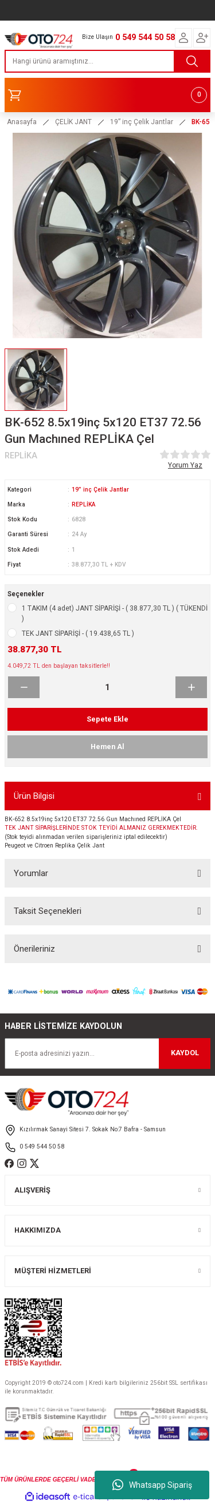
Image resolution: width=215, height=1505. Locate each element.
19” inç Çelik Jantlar (100, 489)
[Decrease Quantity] (24, 687)
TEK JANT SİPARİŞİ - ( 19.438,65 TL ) (78, 633)
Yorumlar (31, 873)
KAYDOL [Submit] (185, 1052)
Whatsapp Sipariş (152, 1485)
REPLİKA (83, 504)
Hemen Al (107, 746)
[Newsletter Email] (107, 1053)
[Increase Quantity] (191, 687)
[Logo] (39, 39)
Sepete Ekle (107, 719)
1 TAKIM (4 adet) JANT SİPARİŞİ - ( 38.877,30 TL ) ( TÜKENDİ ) (115, 613)
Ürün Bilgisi (34, 796)
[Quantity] (107, 687)
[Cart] (107, 95)
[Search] (107, 61)
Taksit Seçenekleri (47, 911)
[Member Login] (183, 38)
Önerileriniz (34, 949)
